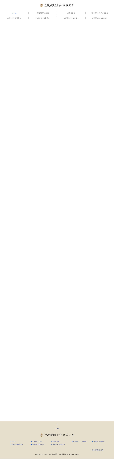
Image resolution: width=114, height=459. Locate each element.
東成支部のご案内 (43, 13)
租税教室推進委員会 (43, 18)
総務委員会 (71, 13)
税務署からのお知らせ (99, 18)
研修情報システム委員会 (99, 13)
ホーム (14, 13)
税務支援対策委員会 (14, 18)
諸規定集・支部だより (71, 18)
